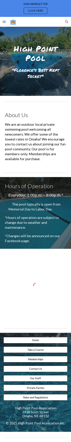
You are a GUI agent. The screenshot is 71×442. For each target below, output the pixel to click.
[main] (35, 53)
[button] (4, 22)
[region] (35, 8)
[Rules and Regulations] (35, 397)
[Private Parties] (35, 388)
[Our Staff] (35, 378)
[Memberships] (35, 359)
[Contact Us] (35, 369)
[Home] (35, 340)
